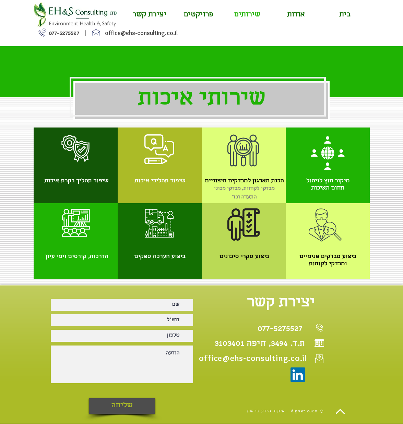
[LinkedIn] (298, 374)
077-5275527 (64, 34)
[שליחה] (122, 406)
